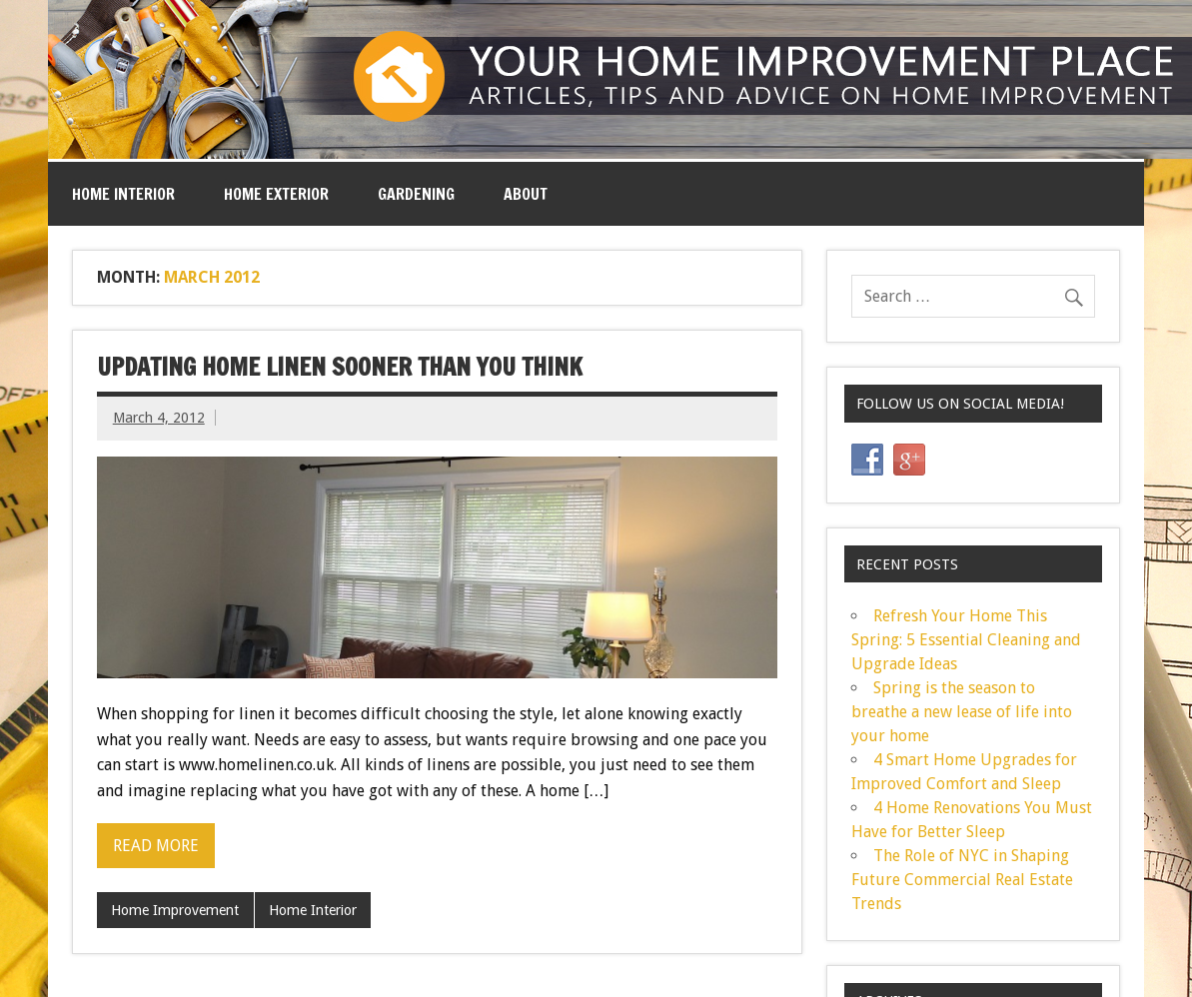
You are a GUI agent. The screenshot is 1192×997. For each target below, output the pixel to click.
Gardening (416, 194)
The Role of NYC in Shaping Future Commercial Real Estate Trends (962, 879)
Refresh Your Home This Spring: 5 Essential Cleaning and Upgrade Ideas (966, 639)
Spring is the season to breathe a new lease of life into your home (961, 711)
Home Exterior (276, 194)
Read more (156, 845)
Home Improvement (175, 910)
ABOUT (526, 194)
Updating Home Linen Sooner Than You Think (340, 367)
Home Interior (123, 194)
